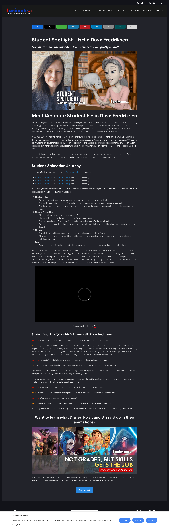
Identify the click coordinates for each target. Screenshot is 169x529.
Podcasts (147, 11)
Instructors (134, 11)
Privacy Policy (17, 525)
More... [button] (159, 11)
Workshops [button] (89, 11)
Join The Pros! (84, 490)
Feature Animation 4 (43, 183)
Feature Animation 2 (43, 177)
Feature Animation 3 (43, 180)
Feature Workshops (73, 172)
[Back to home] (19, 10)
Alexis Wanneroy (63, 177)
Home (77, 11)
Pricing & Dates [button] (106, 11)
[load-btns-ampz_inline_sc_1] (132, 27)
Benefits (121, 11)
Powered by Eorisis (104, 525)
